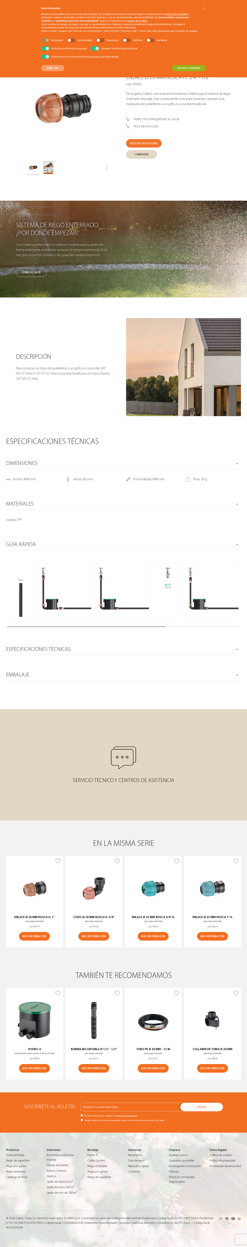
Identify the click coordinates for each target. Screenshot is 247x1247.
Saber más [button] (53, 68)
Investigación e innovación (185, 1166)
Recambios (135, 1155)
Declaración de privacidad (225, 1166)
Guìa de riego (136, 1160)
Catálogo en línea (16, 1177)
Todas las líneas (15, 1155)
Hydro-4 (92, 1155)
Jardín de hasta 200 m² (60, 1187)
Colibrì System (96, 1160)
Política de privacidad (222, 1160)
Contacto (134, 1171)
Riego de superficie (18, 1160)
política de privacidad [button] (176, 14)
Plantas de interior (57, 1165)
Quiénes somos (178, 1155)
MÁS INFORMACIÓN (34, 936)
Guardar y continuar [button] (188, 68)
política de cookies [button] (137, 20)
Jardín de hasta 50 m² (60, 1182)
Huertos (51, 1176)
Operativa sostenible (181, 1160)
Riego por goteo (16, 1166)
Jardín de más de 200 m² (62, 1193)
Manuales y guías (138, 1166)
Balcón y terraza (56, 1171)
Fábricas (174, 1171)
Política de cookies (221, 1155)
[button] (107, 168)
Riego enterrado (16, 1171)
